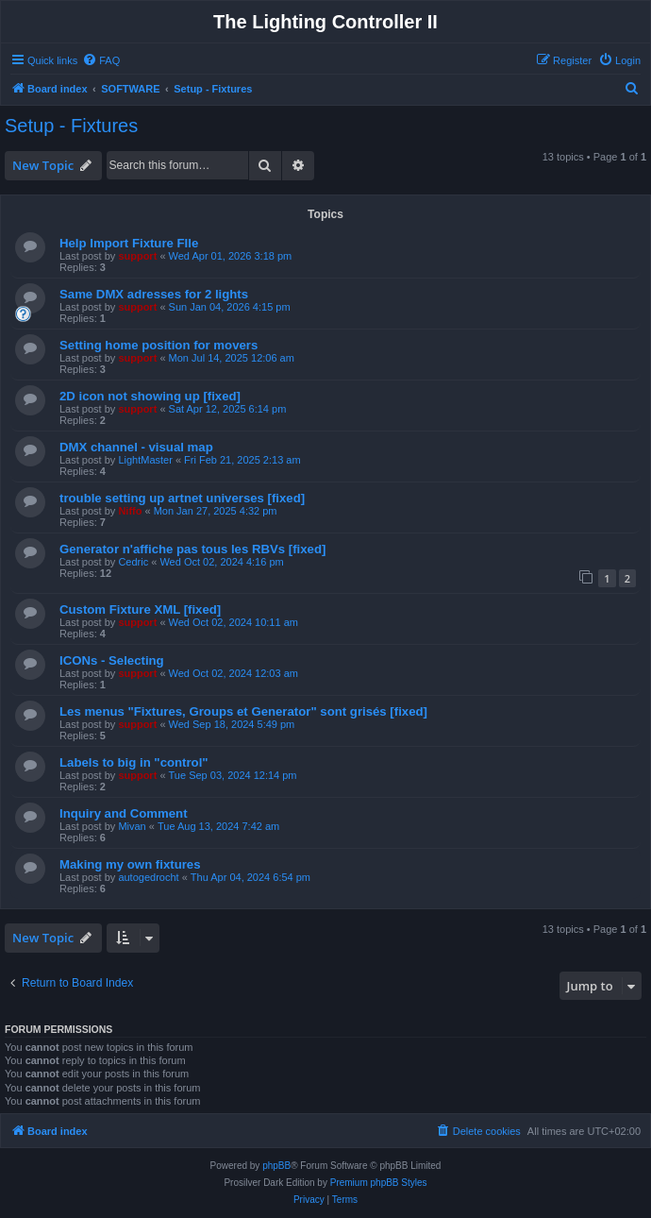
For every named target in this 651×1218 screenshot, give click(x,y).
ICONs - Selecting (111, 660)
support (137, 256)
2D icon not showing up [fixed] (150, 396)
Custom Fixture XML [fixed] (140, 609)
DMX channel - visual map (136, 447)
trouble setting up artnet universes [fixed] (182, 498)
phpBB (276, 1165)
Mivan (131, 826)
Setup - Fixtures (71, 125)
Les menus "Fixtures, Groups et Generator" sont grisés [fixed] (243, 711)
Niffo (130, 510)
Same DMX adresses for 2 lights (153, 294)
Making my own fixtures (130, 864)
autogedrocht (148, 877)
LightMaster (145, 459)
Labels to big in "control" (134, 762)
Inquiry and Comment (123, 813)
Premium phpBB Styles (378, 1182)
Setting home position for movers (158, 345)
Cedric (133, 561)
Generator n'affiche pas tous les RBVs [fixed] (192, 549)
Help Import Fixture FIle (128, 243)
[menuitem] (101, 60)
